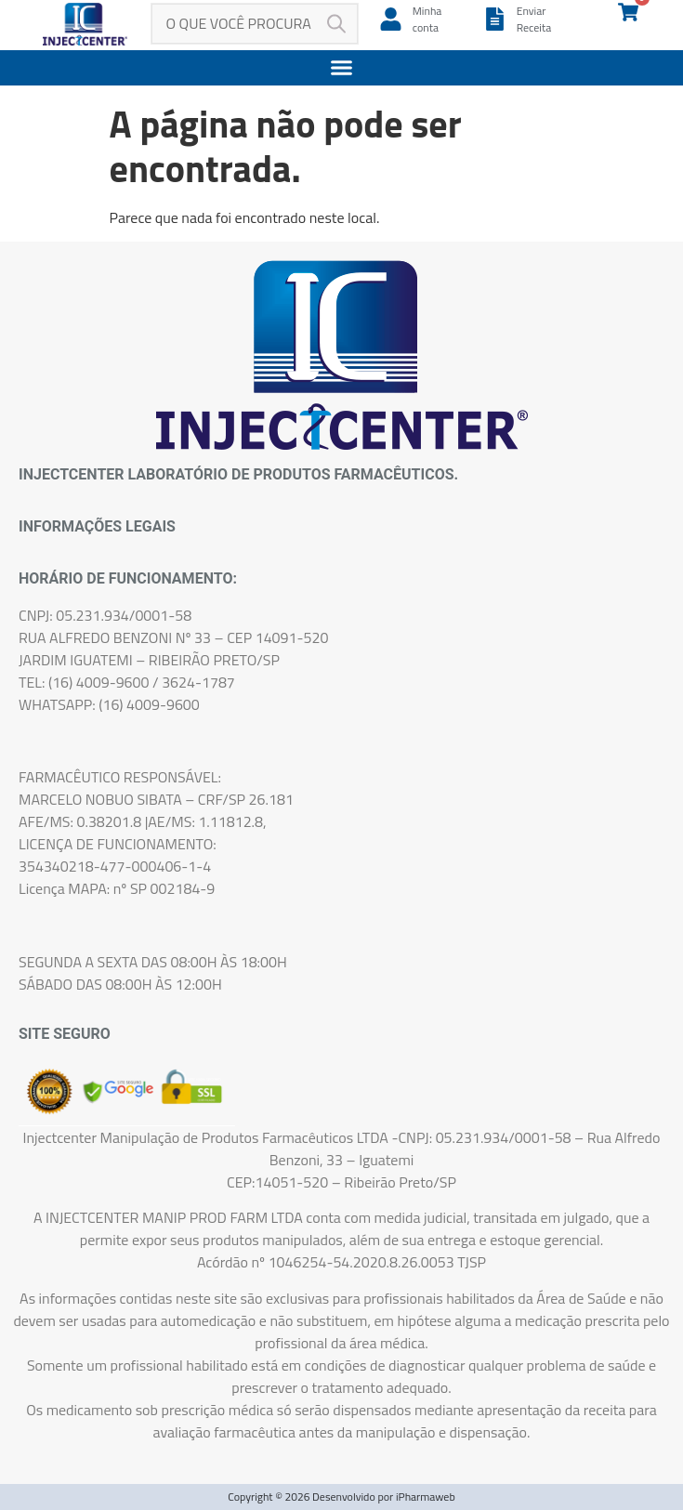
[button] (341, 67)
